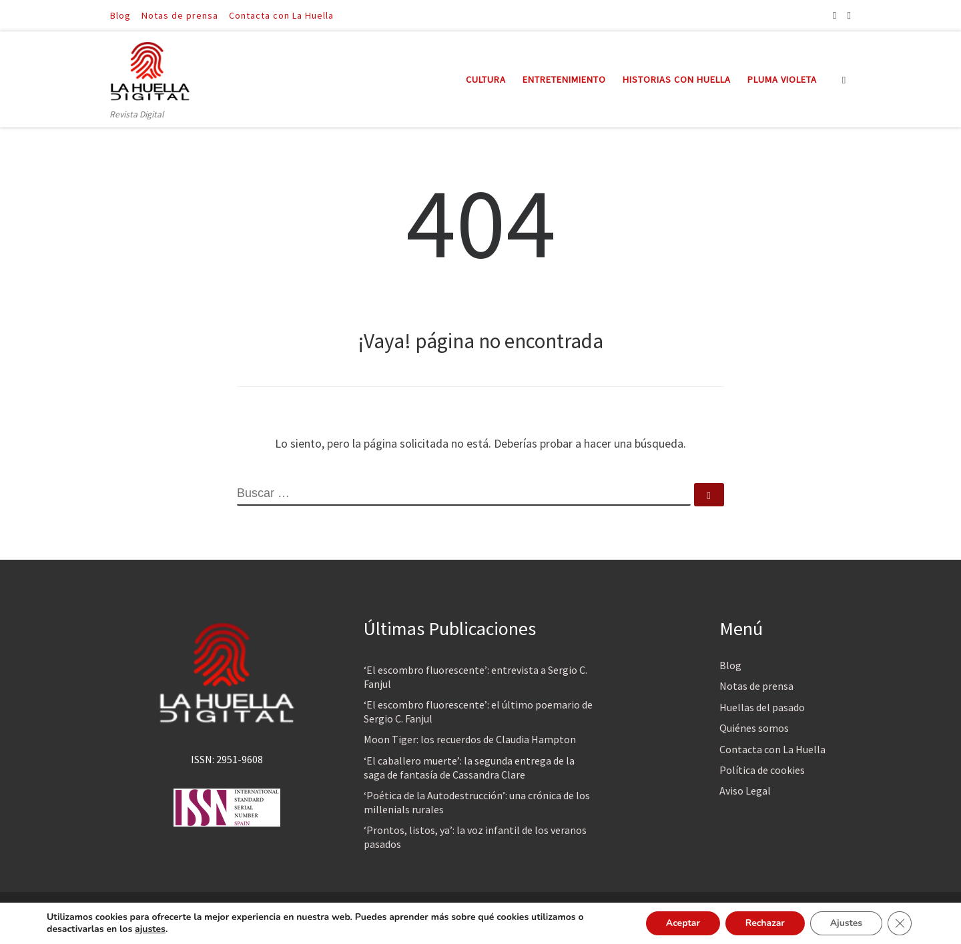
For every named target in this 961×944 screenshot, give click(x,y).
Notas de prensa (756, 685)
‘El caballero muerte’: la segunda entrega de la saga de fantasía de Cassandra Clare (469, 767)
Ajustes (846, 923)
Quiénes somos (754, 728)
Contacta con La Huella (772, 749)
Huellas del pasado (762, 707)
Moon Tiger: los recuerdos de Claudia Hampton (470, 739)
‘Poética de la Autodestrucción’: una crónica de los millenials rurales (477, 802)
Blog (730, 665)
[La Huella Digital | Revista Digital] (150, 69)
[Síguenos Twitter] (849, 15)
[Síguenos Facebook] (834, 15)
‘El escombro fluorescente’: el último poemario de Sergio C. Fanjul (478, 711)
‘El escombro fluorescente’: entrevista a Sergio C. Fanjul (475, 676)
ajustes (150, 929)
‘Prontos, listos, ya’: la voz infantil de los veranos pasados (475, 837)
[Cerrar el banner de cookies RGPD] (900, 923)
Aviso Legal (745, 790)
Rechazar (764, 923)
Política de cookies (762, 770)
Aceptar (682, 923)
